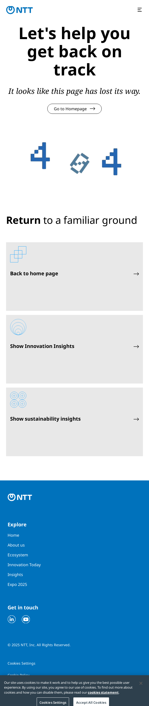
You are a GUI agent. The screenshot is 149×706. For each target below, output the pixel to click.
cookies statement (103, 694)
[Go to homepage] (19, 10)
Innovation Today (24, 564)
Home (13, 535)
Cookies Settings (21, 663)
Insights (15, 574)
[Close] (140, 684)
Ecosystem (18, 555)
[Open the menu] (140, 10)
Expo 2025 (17, 584)
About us (16, 545)
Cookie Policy (18, 675)
